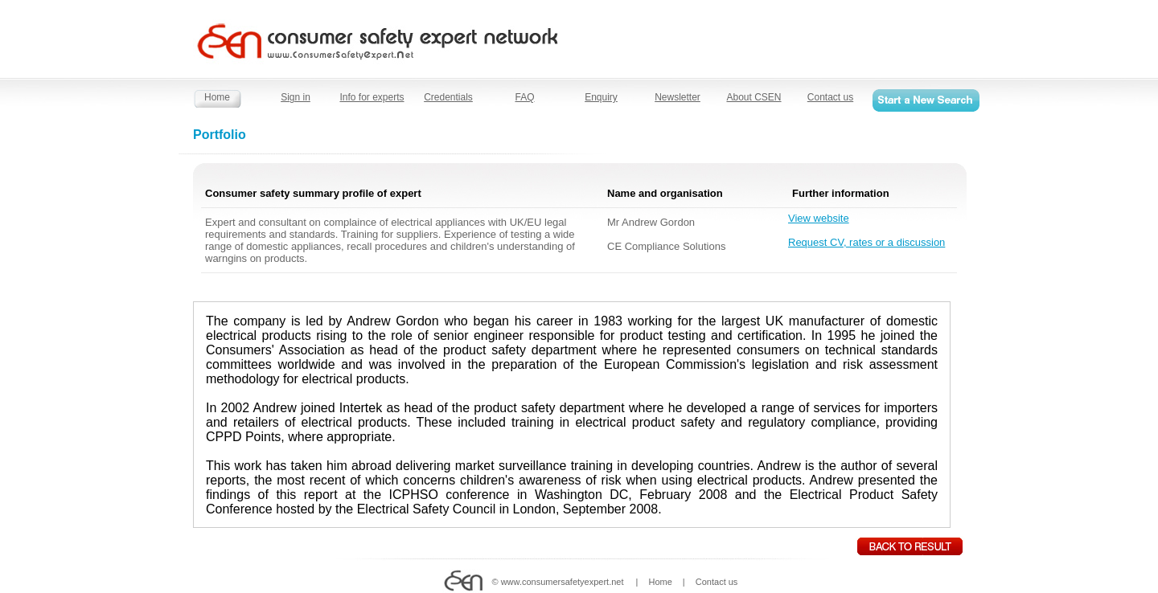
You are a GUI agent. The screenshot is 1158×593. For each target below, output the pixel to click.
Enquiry (601, 97)
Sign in (295, 97)
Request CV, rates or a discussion (866, 242)
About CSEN (753, 97)
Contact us (830, 97)
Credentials (448, 97)
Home (217, 97)
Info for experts (371, 97)
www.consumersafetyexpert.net (562, 582)
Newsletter (677, 97)
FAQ (524, 97)
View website (818, 218)
